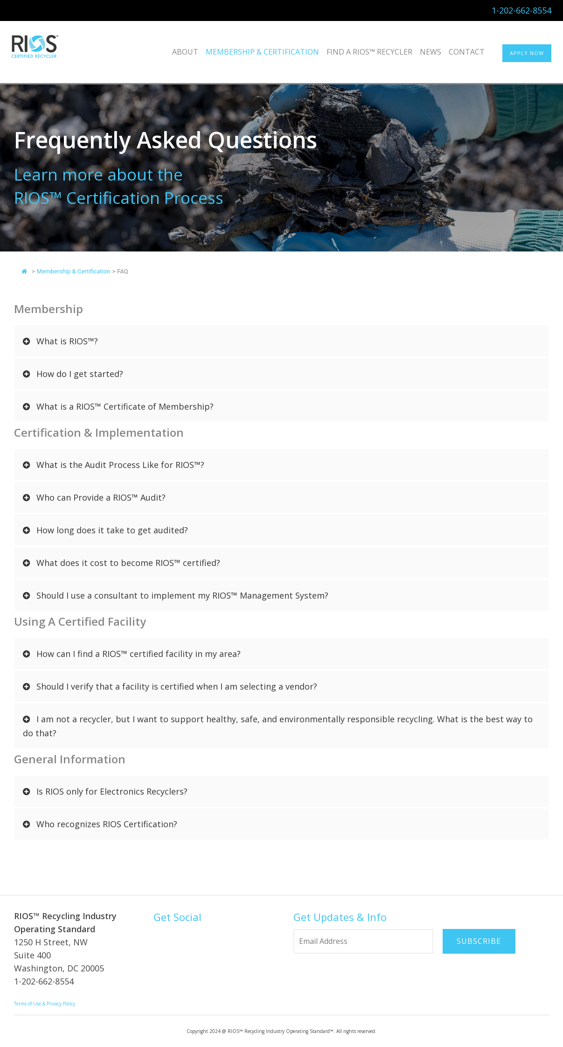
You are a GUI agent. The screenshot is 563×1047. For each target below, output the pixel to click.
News (430, 52)
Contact (467, 52)
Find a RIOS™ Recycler (369, 52)
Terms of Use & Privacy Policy (44, 1003)
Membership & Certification (262, 52)
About (185, 52)
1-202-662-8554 (521, 10)
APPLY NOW (527, 52)
